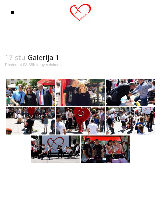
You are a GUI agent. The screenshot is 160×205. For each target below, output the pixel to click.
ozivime (53, 65)
